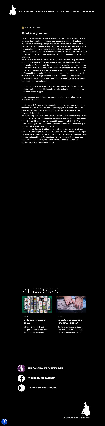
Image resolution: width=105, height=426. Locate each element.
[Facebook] (21, 378)
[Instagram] (21, 388)
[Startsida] (12, 10)
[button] (4, 421)
